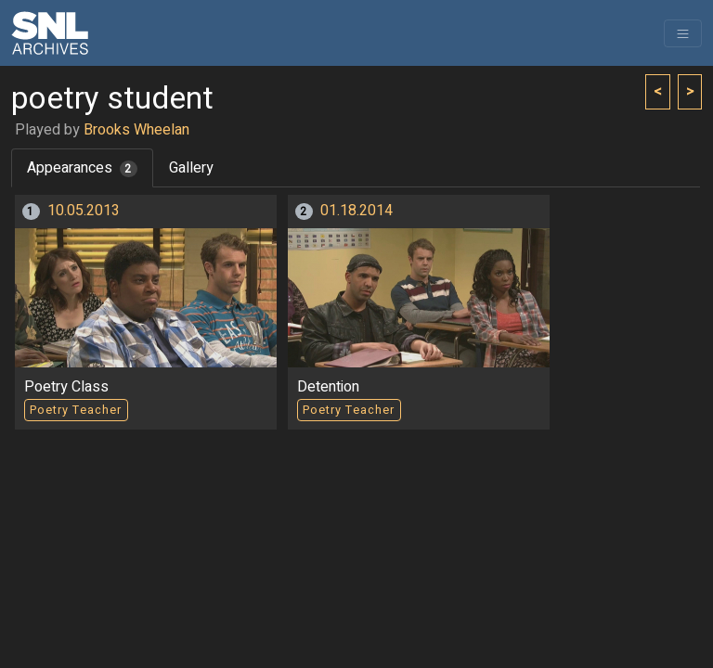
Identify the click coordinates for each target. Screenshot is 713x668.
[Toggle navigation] (683, 33)
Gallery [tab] (191, 168)
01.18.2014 (356, 210)
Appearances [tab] (82, 168)
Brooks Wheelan (136, 130)
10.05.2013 (83, 210)
